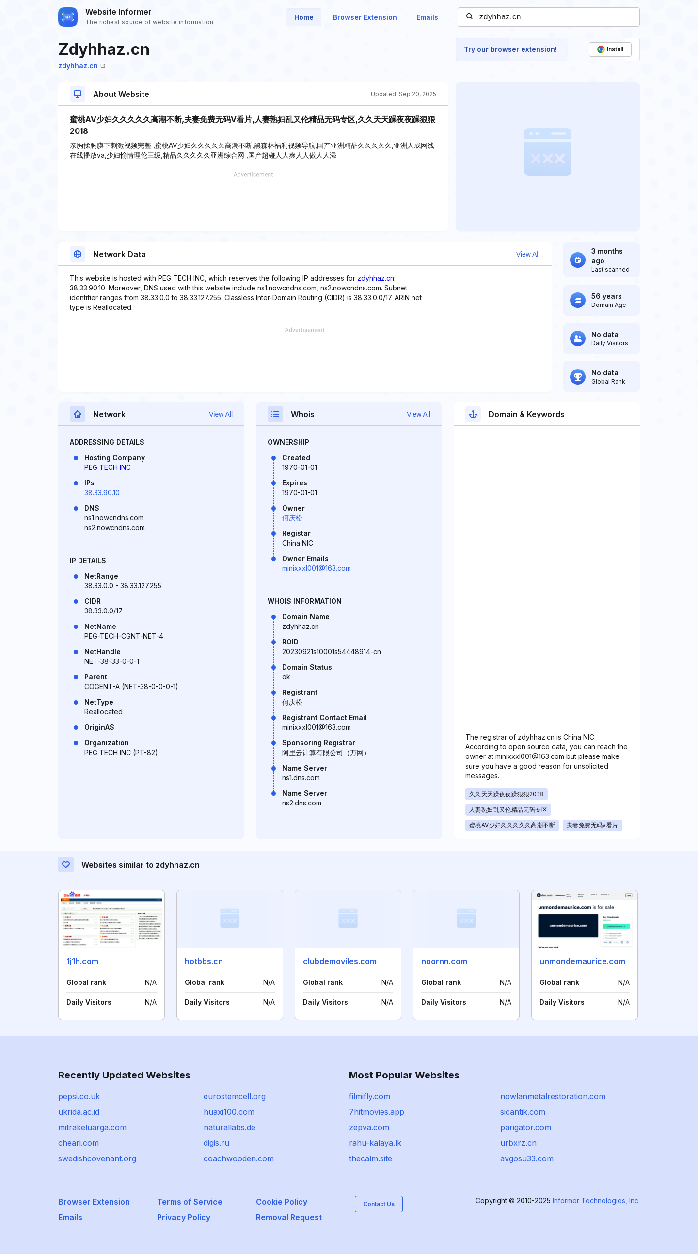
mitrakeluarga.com (92, 1127)
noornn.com (444, 961)
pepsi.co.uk (79, 1096)
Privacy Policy (183, 1217)
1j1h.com (82, 961)
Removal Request (289, 1217)
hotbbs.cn (204, 961)
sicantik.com (522, 1112)
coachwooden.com (239, 1158)
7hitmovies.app (376, 1112)
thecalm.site (370, 1158)
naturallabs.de (229, 1127)
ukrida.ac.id (78, 1112)
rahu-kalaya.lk (375, 1143)
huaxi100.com (229, 1112)
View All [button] (528, 254)
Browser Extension (365, 17)
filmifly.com (369, 1096)
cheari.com (78, 1143)
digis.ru (216, 1143)
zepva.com (369, 1127)
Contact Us (379, 1203)
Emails (427, 17)
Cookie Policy (281, 1201)
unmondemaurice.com (582, 961)
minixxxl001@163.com (316, 568)
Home (304, 17)
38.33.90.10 (102, 492)
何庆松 (292, 518)
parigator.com (525, 1127)
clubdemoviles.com (340, 961)
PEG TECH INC (107, 467)
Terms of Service (189, 1201)
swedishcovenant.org (97, 1158)
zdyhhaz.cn (81, 66)
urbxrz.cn (518, 1143)
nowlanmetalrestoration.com (552, 1096)
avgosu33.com (527, 1158)
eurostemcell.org (235, 1096)
